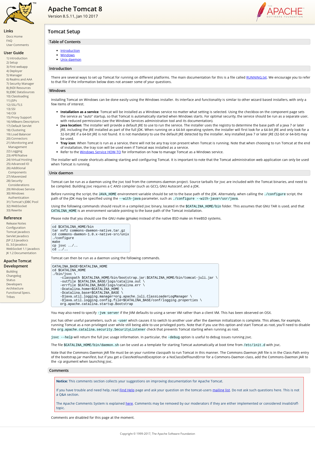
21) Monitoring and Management (19, 145)
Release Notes (16, 223)
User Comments (17, 45)
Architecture (14, 288)
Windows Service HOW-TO (100, 152)
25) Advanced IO (17, 164)
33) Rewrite (14, 210)
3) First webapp (17, 67)
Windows (67, 55)
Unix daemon (70, 59)
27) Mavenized (16, 176)
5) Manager (14, 75)
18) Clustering (15, 130)
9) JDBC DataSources (20, 92)
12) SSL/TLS (14, 105)
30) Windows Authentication (17, 195)
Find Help (127, 402)
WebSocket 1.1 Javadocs (23, 249)
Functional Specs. (18, 292)
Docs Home (14, 36)
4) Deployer (14, 71)
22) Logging (14, 151)
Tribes (10, 297)
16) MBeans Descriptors (22, 121)
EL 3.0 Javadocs (16, 244)
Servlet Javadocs (17, 236)
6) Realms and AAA (19, 79)
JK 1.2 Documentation (21, 253)
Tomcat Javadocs (18, 232)
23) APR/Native (16, 155)
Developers (14, 284)
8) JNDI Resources (18, 88)
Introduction (70, 50)
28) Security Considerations (17, 183)
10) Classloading (17, 96)
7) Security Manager (20, 83)
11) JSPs (11, 100)
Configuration (16, 227)
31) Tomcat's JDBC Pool (22, 202)
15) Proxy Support (19, 117)
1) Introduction (16, 58)
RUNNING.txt (256, 77)
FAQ (9, 40)
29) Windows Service (20, 189)
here (129, 416)
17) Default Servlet (19, 126)
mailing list (221, 402)
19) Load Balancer (18, 134)
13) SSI (10, 109)
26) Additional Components (16, 170)
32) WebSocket (16, 206)
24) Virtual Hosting (19, 159)
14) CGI (11, 113)
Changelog (13, 276)
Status (10, 280)
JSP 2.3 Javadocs (17, 240)
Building (12, 271)
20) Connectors (16, 138)
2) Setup (12, 62)
